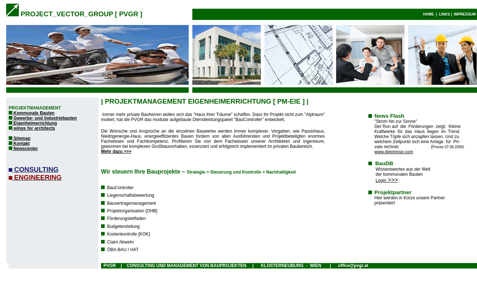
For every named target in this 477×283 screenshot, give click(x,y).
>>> (387, 180)
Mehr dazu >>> (116, 151)
